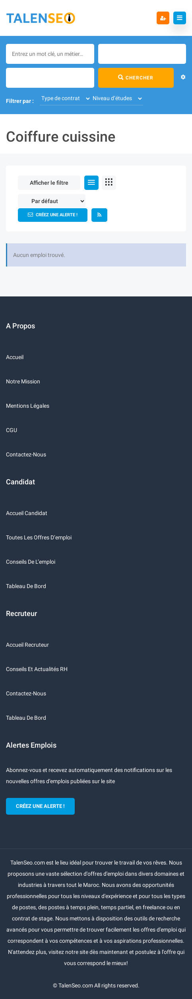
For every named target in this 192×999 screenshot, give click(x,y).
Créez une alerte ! (53, 214)
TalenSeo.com (75, 985)
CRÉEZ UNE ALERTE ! (40, 806)
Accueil (14, 357)
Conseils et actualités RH (37, 669)
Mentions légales (27, 406)
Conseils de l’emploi (30, 562)
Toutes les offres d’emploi (39, 537)
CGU (11, 430)
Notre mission (23, 381)
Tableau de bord (26, 586)
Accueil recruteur (27, 645)
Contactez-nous (26, 454)
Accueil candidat (26, 513)
